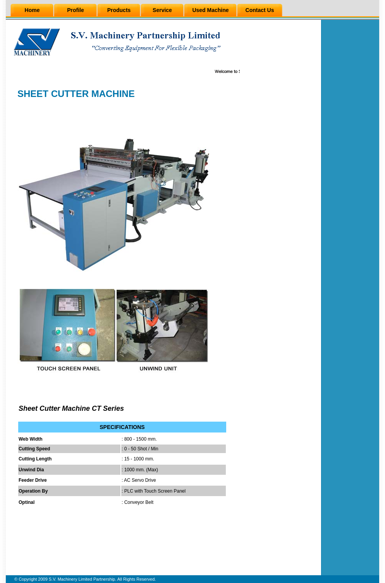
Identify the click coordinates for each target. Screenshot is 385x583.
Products (119, 10)
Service (162, 10)
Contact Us (260, 10)
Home (32, 10)
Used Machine (210, 10)
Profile (75, 10)
